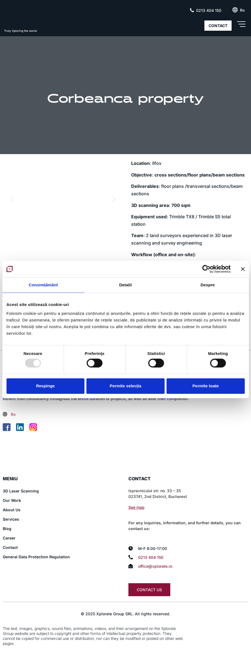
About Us (12, 510)
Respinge (45, 385)
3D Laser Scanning (21, 491)
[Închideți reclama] (243, 269)
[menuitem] (242, 10)
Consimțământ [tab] (43, 284)
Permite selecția (125, 385)
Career (9, 538)
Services (11, 519)
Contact (10, 548)
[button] (11, 199)
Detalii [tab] (125, 284)
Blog (7, 529)
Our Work (12, 501)
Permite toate (205, 385)
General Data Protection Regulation (36, 557)
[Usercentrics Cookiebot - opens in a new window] (206, 269)
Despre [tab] (208, 284)
